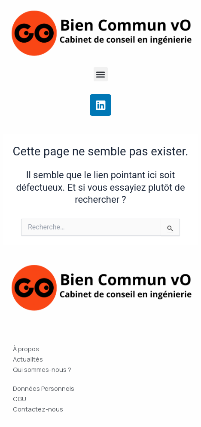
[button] (101, 74)
